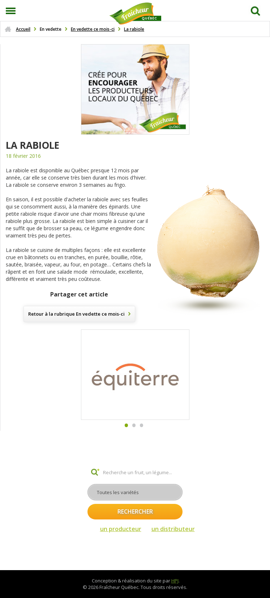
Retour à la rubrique (76, 314)
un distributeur (173, 529)
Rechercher (135, 511)
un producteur (120, 529)
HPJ (175, 580)
